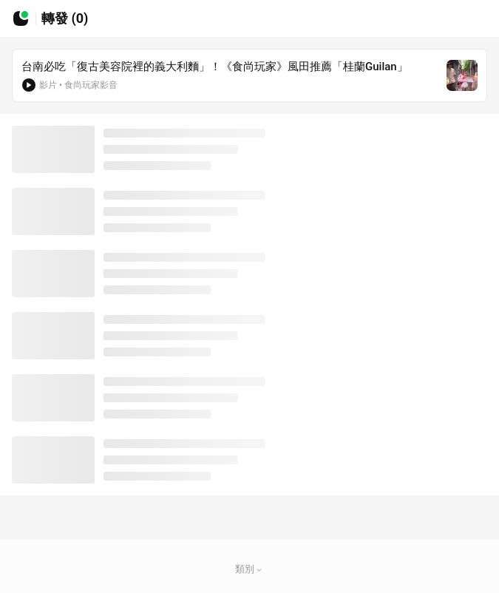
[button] (259, 570)
